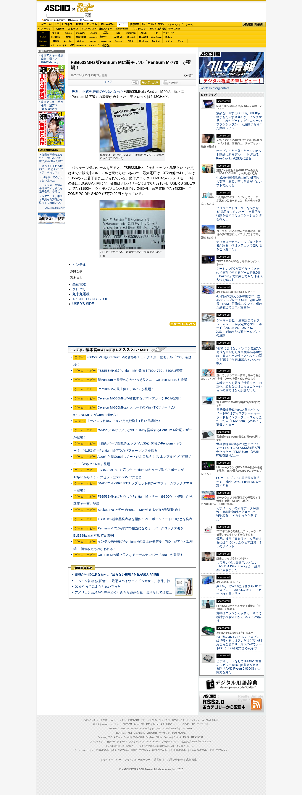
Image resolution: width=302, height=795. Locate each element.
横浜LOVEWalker (120, 750)
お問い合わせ (175, 759)
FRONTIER (131, 33)
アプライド (168, 33)
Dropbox (118, 41)
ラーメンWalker (82, 750)
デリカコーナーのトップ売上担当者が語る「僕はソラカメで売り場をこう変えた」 (239, 245)
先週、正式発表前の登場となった (98, 91)
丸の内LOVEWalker (198, 750)
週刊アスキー (105, 29)
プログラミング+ (139, 29)
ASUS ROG (81, 37)
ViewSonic (156, 37)
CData (131, 41)
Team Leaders (153, 741)
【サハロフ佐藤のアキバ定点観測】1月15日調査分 (123, 421)
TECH (79, 24)
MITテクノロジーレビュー (183, 746)
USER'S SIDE (83, 304)
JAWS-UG (124, 728)
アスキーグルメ (89, 29)
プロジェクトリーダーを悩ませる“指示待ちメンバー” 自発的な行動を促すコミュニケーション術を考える (239, 213)
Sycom (93, 33)
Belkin (168, 37)
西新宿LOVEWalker (140, 750)
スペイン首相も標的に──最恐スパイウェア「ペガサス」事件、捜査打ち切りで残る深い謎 (140, 581)
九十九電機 (81, 294)
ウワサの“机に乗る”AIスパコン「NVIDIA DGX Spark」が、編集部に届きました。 (238, 566)
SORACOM (138, 737)
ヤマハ (168, 41)
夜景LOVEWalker (160, 750)
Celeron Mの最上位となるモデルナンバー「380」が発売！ (140, 554)
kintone (81, 41)
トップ (42, 24)
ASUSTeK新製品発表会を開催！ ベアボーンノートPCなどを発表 (144, 519)
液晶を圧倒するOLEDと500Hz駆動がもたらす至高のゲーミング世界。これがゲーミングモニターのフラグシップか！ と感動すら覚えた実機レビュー (239, 120)
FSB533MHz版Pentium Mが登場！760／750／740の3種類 (140, 370)
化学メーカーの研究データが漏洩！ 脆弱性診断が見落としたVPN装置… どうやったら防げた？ (237, 513)
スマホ (161, 24)
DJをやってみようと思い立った (98, 586)
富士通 (55, 33)
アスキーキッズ (45, 29)
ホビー (123, 24)
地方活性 (161, 29)
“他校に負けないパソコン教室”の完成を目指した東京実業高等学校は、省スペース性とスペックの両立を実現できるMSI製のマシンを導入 (239, 356)
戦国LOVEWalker (218, 750)
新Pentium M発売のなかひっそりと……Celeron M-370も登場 (142, 379)
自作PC (134, 24)
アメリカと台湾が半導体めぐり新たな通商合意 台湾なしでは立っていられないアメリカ (140, 592)
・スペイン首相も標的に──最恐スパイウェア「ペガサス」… (51, 169)
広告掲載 (191, 759)
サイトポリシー (112, 759)
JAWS (56, 41)
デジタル (91, 24)
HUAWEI (143, 37)
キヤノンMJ (68, 45)
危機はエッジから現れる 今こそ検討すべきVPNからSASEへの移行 (239, 616)
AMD (68, 37)
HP (156, 33)
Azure (93, 41)
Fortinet (156, 41)
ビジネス (67, 24)
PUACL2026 (174, 29)
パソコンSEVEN (106, 32)
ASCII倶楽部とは (55, 207)
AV (143, 24)
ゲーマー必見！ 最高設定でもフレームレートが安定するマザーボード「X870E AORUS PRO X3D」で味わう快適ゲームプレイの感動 (239, 328)
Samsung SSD (105, 737)
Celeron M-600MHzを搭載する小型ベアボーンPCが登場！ (140, 398)
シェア (108, 81)
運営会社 (159, 759)
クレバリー (81, 289)
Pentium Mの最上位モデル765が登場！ (126, 389)
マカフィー (55, 45)
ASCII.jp (57, 8)
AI (50, 24)
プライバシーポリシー (137, 759)
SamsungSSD (103, 37)
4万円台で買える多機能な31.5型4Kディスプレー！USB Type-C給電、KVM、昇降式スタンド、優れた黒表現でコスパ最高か (239, 301)
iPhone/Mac (107, 24)
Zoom (181, 41)
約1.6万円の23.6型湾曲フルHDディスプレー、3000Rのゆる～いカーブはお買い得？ (239, 589)
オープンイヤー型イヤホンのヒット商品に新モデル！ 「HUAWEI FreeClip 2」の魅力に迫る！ (239, 154)
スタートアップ (174, 24)
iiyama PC (139, 724)
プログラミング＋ (170, 741)
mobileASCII (163, 746)
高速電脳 (79, 284)
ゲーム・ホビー (85, 8)
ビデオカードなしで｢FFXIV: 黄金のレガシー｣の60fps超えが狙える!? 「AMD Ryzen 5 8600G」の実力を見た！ (239, 666)
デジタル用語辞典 (146, 746)
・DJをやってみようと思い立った (51, 179)
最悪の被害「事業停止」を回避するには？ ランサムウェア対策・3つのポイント (239, 542)
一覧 (135, 82)
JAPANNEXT (81, 45)
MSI (118, 33)
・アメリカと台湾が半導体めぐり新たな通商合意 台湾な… (51, 188)
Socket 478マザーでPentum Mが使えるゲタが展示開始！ (139, 509)
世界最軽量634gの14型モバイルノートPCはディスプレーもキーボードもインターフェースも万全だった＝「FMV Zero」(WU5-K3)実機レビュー (239, 417)
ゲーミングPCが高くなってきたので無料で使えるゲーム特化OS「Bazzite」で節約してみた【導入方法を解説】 (239, 274)
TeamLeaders (121, 29)
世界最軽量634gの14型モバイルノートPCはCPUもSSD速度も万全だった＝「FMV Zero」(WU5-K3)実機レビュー (238, 449)
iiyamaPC (80, 33)
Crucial (131, 37)
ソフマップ (93, 45)
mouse (68, 33)
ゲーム (189, 24)
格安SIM (60, 29)
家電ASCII (73, 29)
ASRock (118, 37)
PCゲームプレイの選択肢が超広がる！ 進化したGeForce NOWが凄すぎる (239, 481)
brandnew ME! (106, 45)
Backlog (143, 41)
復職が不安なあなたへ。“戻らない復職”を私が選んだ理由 (117, 574)
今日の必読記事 (112, 746)
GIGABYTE (93, 37)
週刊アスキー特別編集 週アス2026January (52, 105)
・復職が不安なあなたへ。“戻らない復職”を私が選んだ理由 (51, 158)
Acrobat (68, 41)
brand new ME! (179, 733)
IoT (57, 24)
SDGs (153, 29)
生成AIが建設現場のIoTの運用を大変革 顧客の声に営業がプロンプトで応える (239, 181)
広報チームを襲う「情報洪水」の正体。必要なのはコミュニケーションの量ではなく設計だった (239, 386)
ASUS (144, 33)
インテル (79, 264)
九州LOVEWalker (179, 750)
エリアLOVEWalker (100, 750)
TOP (85, 720)
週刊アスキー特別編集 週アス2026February (52, 59)
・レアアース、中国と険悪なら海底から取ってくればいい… (51, 199)
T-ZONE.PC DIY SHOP (90, 299)
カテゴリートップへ (183, 324)
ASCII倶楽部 (253, 24)
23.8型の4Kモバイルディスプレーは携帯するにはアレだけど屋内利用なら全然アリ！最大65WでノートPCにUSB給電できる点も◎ (239, 642)
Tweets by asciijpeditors (214, 88)
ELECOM (55, 37)
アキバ (152, 24)
